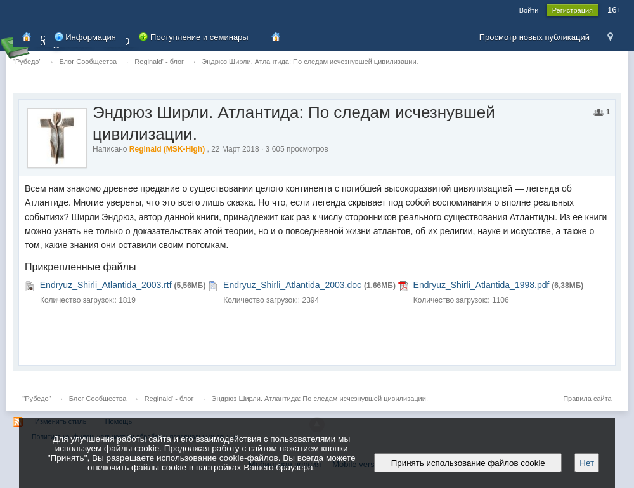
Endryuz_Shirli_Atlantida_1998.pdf (481, 285)
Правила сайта (587, 398)
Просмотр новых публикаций (534, 37)
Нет (586, 463)
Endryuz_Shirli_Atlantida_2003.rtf (106, 285)
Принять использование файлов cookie (468, 463)
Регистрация (572, 10)
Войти (529, 10)
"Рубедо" (36, 398)
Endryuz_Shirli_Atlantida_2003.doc (292, 285)
